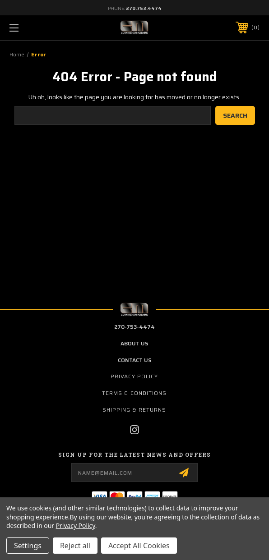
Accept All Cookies (139, 546)
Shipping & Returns (134, 409)
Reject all (75, 546)
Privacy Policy (134, 376)
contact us (135, 360)
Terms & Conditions (134, 393)
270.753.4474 (144, 8)
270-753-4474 (134, 326)
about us (134, 343)
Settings (28, 546)
